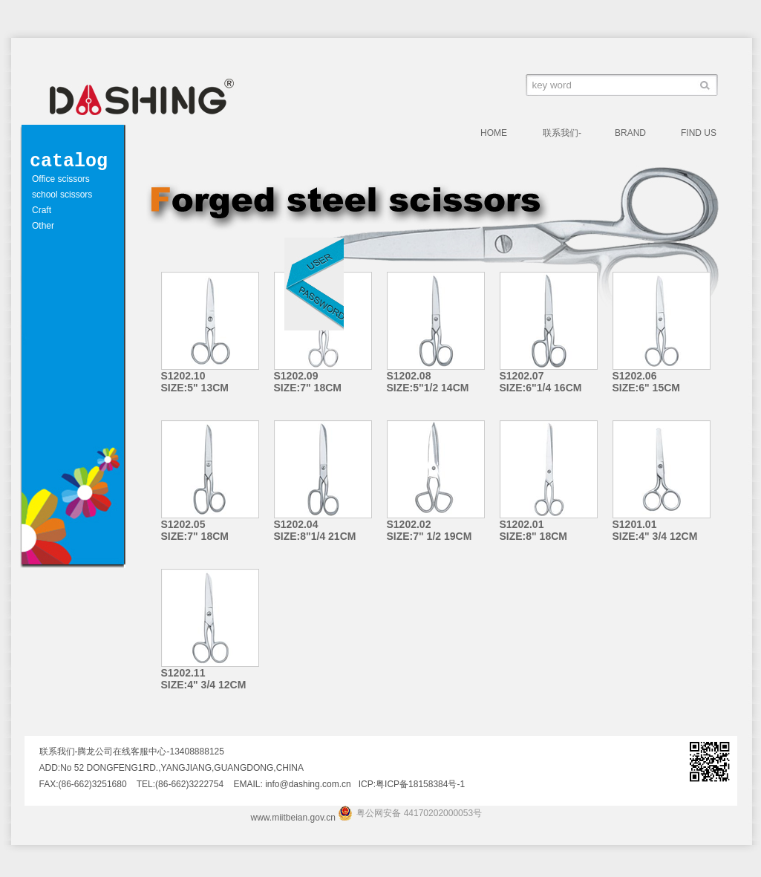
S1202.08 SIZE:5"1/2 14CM (428, 382)
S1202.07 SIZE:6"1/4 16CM (541, 382)
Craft (41, 210)
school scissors (62, 194)
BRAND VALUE (630, 135)
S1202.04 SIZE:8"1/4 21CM (315, 530)
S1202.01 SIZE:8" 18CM (533, 530)
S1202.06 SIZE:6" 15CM (646, 382)
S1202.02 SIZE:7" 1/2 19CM (429, 530)
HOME (493, 133)
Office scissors (61, 179)
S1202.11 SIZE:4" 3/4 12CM (203, 679)
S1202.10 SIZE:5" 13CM (195, 382)
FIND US (698, 133)
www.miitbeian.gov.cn (293, 817)
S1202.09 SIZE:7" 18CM (308, 382)
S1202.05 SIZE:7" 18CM (195, 530)
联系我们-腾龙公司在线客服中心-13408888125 (567, 135)
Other (43, 226)
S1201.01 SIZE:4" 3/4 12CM (655, 530)
